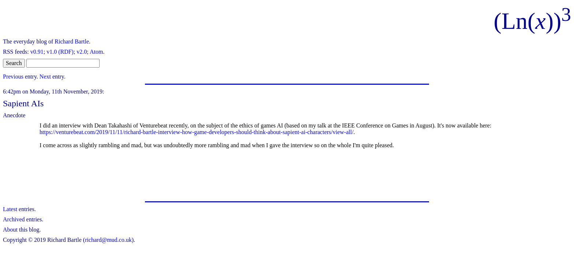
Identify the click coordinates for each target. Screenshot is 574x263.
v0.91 (37, 52)
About (10, 229)
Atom (96, 52)
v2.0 (82, 52)
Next (45, 76)
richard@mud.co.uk (108, 240)
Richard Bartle (72, 41)
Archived (14, 219)
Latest (10, 209)
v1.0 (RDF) (60, 52)
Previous (13, 76)
